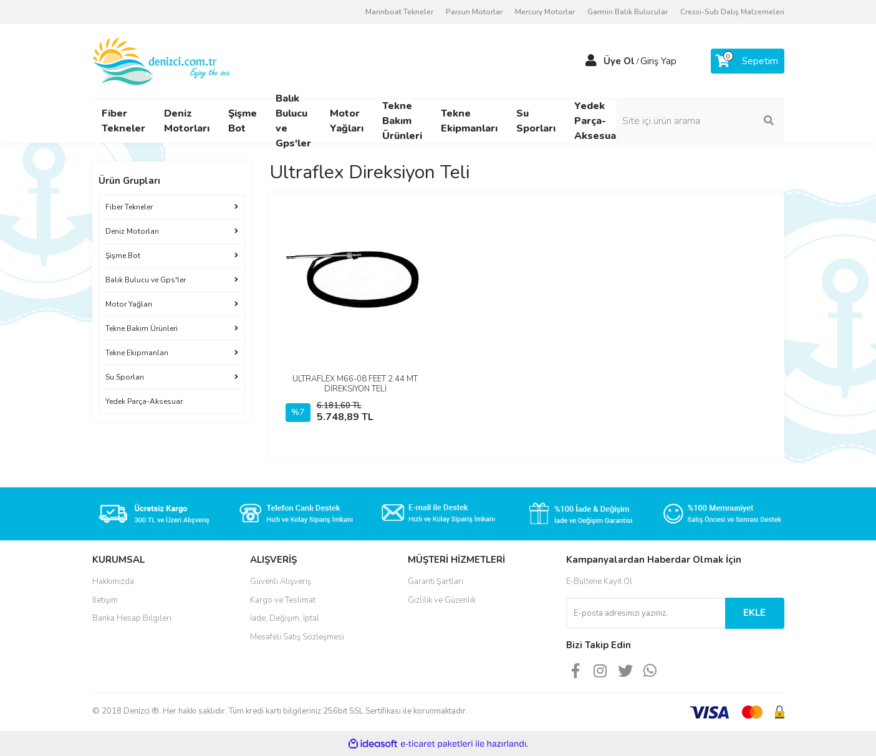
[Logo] (162, 60)
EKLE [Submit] (754, 612)
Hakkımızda (113, 581)
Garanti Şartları (435, 581)
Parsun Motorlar (474, 12)
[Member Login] (591, 61)
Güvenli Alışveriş (280, 581)
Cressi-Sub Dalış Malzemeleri (732, 12)
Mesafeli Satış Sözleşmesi (297, 637)
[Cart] (747, 61)
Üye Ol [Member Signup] (619, 61)
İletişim (105, 600)
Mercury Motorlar (545, 12)
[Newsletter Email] (645, 613)
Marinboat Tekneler (399, 12)
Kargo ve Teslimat (282, 600)
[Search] (700, 121)
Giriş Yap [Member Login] (658, 61)
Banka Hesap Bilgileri (131, 618)
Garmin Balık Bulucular (627, 12)
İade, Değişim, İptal (284, 618)
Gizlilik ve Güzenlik (442, 600)
